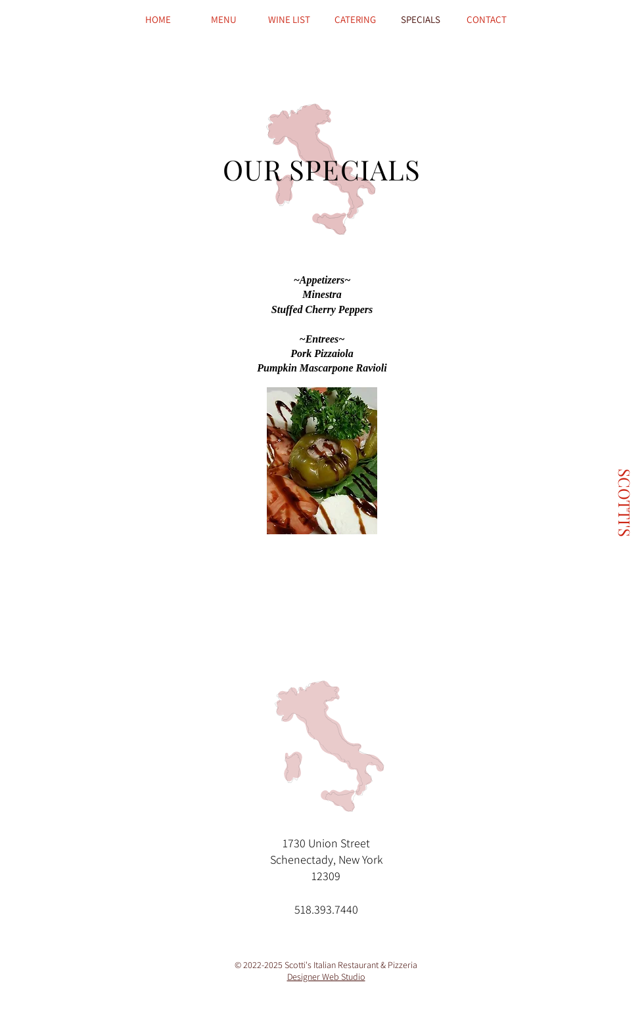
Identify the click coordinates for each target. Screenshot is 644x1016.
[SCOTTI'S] (624, 502)
